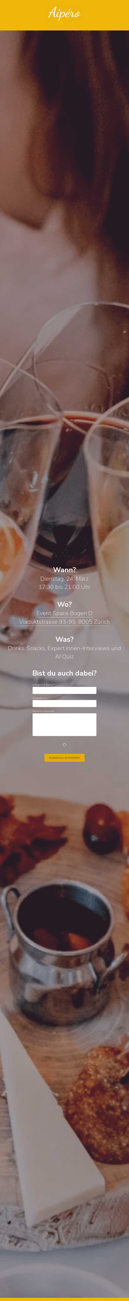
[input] (64, 690)
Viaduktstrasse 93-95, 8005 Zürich (64, 622)
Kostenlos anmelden (64, 757)
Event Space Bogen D (64, 613)
